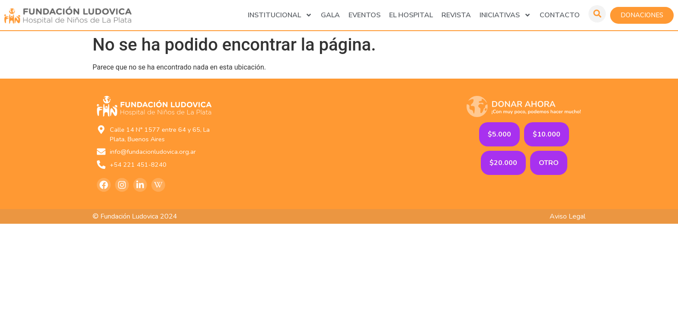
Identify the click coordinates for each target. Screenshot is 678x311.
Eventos (365, 15)
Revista (456, 15)
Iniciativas (505, 15)
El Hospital (411, 15)
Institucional (280, 15)
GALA (330, 15)
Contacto (560, 15)
